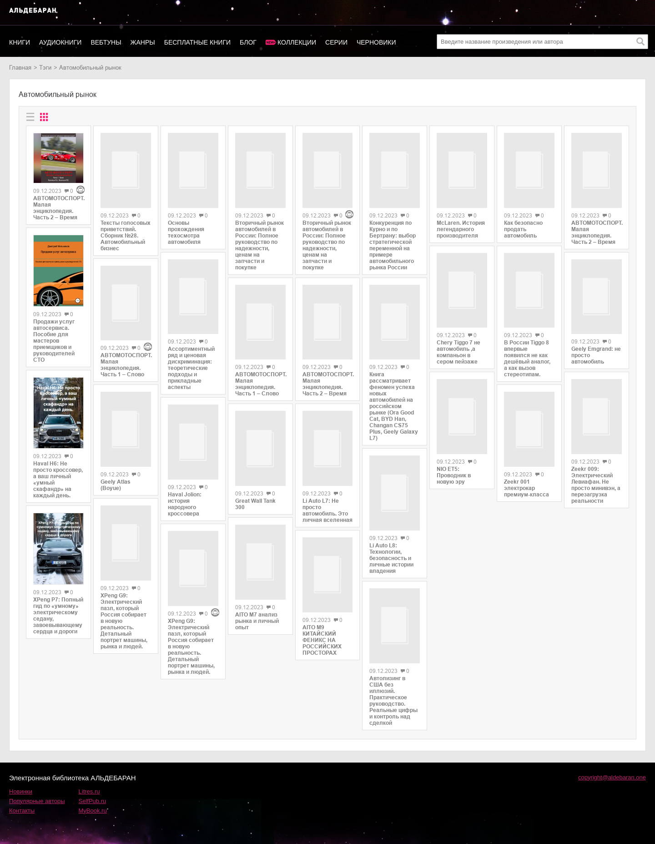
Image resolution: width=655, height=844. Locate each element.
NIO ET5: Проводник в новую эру (454, 465)
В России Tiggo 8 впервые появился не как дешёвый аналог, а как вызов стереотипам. (527, 352)
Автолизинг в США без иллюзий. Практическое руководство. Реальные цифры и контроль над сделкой (393, 686)
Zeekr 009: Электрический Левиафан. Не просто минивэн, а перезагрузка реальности (595, 475)
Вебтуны (106, 42)
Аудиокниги (60, 42)
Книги (19, 42)
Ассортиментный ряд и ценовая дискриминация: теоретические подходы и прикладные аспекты (191, 360)
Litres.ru (89, 777)
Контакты (22, 796)
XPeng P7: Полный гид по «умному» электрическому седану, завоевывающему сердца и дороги (58, 615)
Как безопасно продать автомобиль (523, 225)
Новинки (20, 777)
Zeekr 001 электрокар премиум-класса (526, 478)
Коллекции (296, 42)
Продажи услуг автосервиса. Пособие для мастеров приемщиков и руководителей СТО (54, 340)
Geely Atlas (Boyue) (116, 454)
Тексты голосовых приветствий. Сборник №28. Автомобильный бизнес (126, 232)
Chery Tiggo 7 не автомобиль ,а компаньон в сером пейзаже (458, 345)
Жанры (143, 42)
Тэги (45, 67)
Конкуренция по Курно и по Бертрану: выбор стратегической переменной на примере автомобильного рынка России (392, 240)
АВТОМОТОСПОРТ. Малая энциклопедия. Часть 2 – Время (58, 208)
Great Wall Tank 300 (255, 494)
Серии (336, 42)
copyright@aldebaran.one (612, 763)
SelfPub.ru (92, 786)
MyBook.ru (93, 796)
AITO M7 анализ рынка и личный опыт (257, 608)
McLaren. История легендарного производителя (461, 225)
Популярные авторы (37, 786)
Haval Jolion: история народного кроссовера (185, 493)
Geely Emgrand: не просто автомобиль (596, 349)
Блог (248, 42)
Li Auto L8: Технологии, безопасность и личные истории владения (391, 547)
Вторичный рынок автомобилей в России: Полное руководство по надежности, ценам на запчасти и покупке (259, 242)
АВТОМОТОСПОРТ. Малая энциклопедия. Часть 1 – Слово (126, 337)
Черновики (376, 42)
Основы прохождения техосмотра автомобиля (186, 229)
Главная (20, 67)
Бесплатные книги (197, 42)
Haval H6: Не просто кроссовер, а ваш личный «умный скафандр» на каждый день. (58, 479)
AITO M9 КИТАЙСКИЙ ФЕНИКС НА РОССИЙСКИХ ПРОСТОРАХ (322, 606)
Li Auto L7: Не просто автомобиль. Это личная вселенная (327, 479)
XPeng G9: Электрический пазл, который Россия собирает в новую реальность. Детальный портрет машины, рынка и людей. (124, 587)
